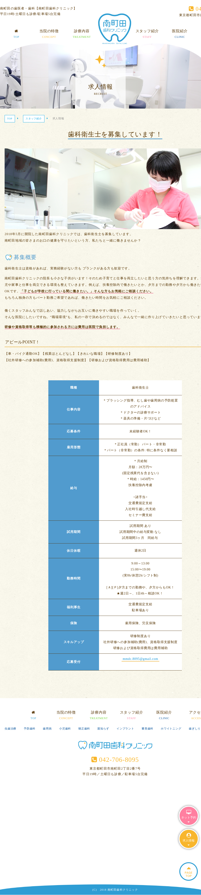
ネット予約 (188, 817)
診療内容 (81, 34)
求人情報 (189, 840)
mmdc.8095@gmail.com (140, 659)
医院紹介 (180, 34)
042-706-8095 (115, 759)
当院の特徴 (49, 34)
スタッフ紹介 (147, 34)
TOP (9, 118)
